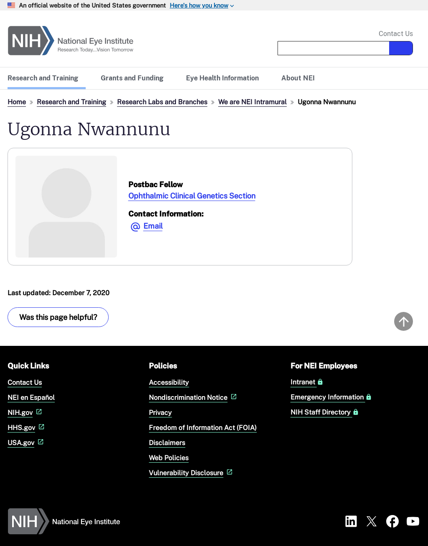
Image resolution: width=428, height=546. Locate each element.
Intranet (307, 382)
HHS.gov (27, 428)
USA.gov (27, 443)
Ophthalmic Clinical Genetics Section (191, 195)
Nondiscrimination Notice (194, 398)
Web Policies (169, 458)
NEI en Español (31, 398)
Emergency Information (331, 397)
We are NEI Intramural (252, 102)
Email (153, 225)
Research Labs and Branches (162, 102)
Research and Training (71, 102)
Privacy (160, 413)
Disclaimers (167, 443)
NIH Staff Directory (324, 412)
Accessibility (169, 382)
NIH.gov (26, 413)
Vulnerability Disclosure (191, 473)
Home (17, 102)
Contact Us (396, 34)
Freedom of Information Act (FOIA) (203, 428)
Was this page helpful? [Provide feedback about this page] (58, 317)
